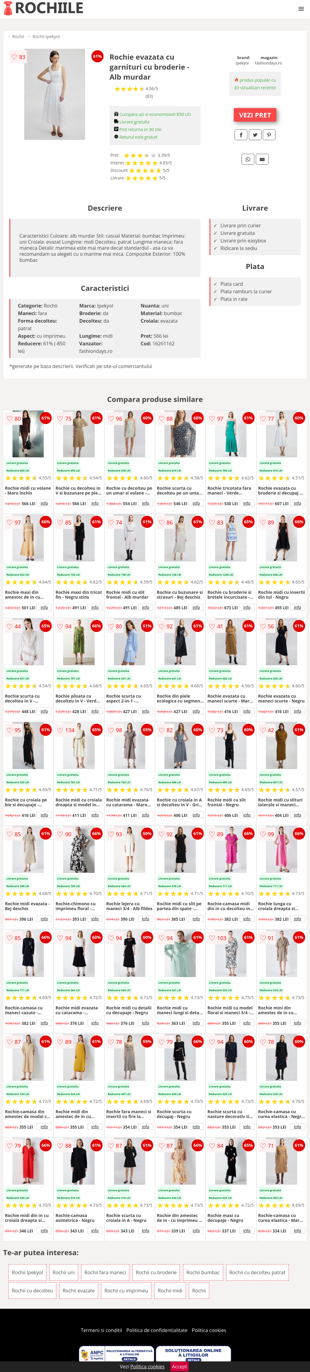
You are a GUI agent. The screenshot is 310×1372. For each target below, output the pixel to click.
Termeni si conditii (101, 1330)
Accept (179, 1366)
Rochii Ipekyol (46, 36)
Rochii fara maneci (105, 1272)
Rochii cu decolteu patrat (257, 1272)
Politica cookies (209, 1330)
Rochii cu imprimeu (126, 1290)
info (44, 503)
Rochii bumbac (203, 1272)
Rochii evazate (79, 1290)
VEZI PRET (255, 114)
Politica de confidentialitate (157, 1330)
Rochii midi (170, 1290)
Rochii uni (64, 1272)
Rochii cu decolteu (32, 1290)
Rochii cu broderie (156, 1272)
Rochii (18, 36)
